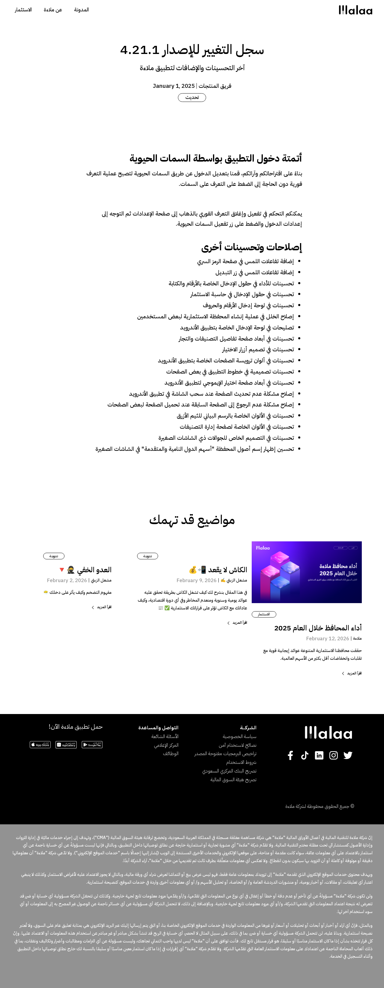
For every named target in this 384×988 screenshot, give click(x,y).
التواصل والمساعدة (158, 727)
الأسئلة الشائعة (165, 736)
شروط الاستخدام (241, 762)
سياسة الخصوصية (239, 736)
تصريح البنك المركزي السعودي (229, 771)
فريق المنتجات (215, 86)
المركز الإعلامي (166, 745)
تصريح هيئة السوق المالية (233, 779)
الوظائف (170, 753)
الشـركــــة (248, 727)
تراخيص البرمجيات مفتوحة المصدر (225, 753)
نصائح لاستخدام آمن (237, 745)
